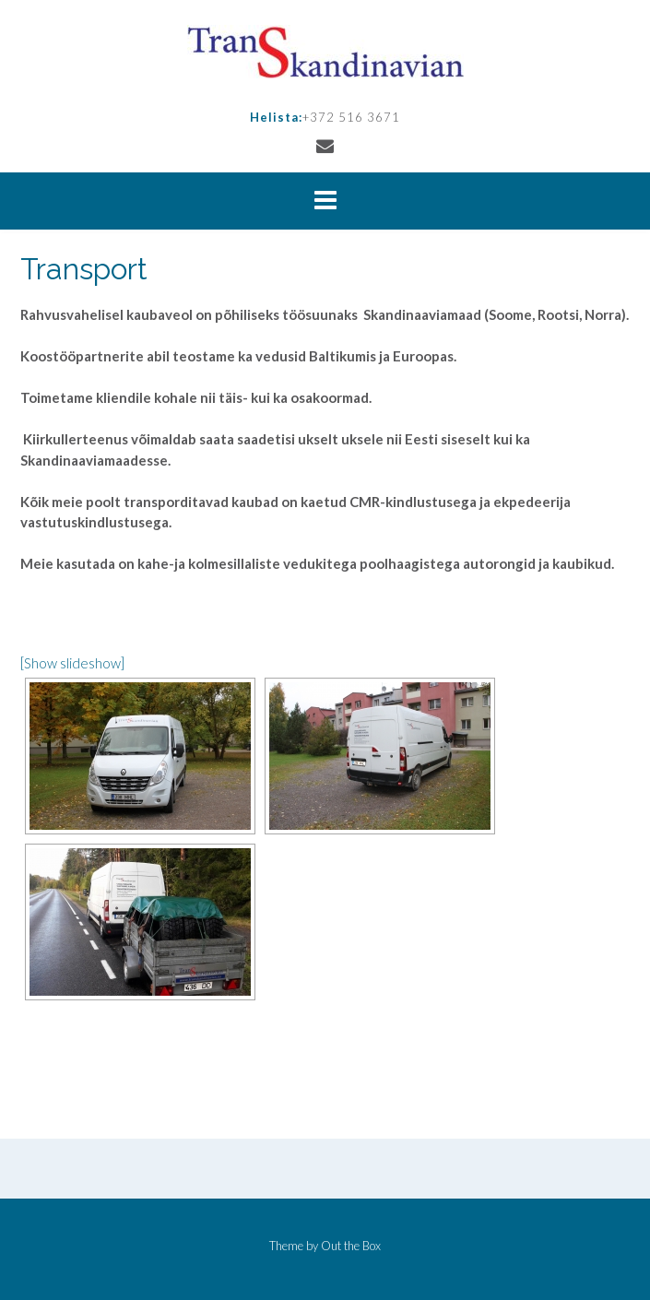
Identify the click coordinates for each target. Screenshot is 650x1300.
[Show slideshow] (72, 663)
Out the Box (351, 1245)
